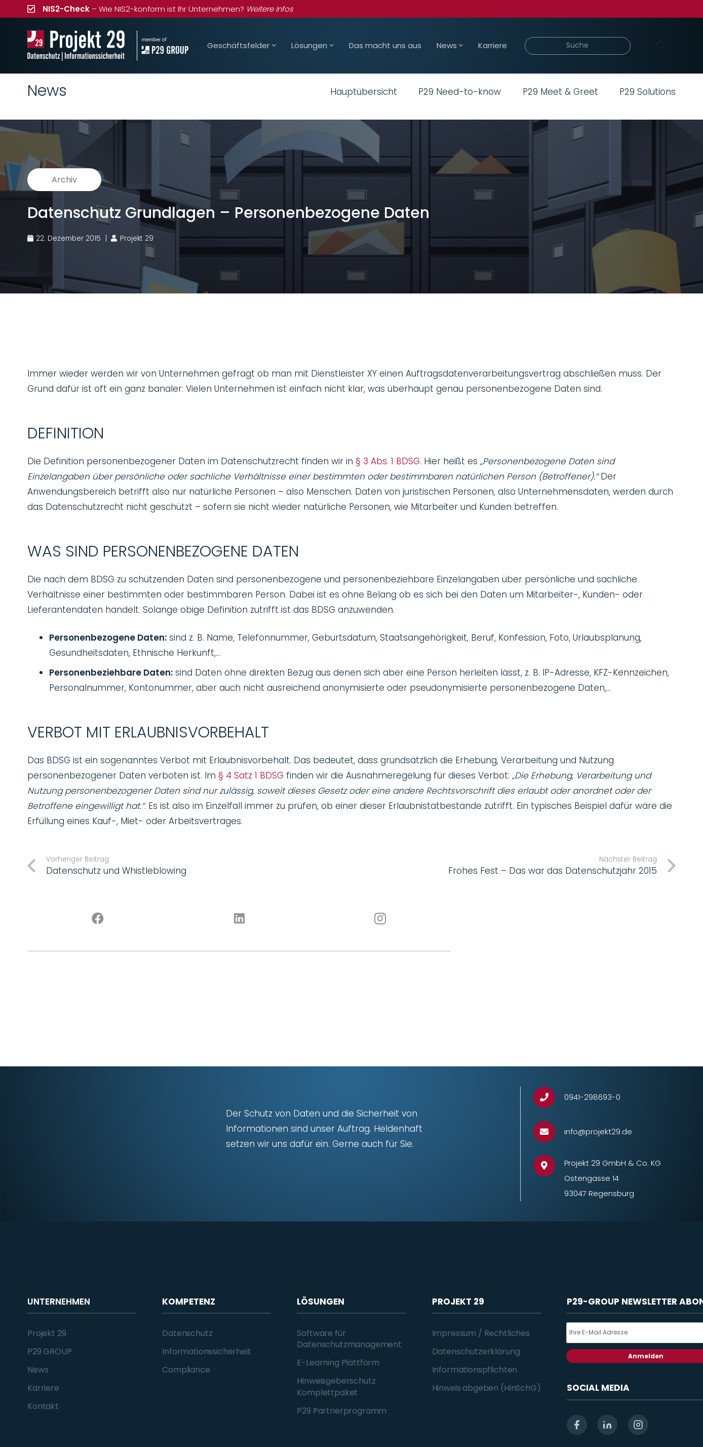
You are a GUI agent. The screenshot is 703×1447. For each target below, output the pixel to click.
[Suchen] (661, 45)
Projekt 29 (46, 1333)
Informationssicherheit (206, 1351)
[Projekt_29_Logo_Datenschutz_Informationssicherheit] (76, 45)
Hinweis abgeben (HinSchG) (486, 1388)
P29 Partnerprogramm (341, 1411)
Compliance (186, 1370)
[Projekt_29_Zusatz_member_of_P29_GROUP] (162, 45)
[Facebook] (98, 919)
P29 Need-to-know (459, 92)
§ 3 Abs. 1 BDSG (388, 461)
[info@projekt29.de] (548, 1132)
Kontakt (43, 1406)
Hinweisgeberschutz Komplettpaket (336, 1386)
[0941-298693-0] (548, 1097)
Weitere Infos (269, 9)
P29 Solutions (647, 92)
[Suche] (578, 46)
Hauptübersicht (363, 92)
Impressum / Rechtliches (481, 1333)
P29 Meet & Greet (560, 92)
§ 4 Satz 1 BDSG (251, 775)
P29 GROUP (49, 1351)
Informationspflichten (475, 1370)
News (37, 1370)
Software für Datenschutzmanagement (349, 1338)
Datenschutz (187, 1333)
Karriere (43, 1388)
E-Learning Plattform (338, 1362)
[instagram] (638, 1425)
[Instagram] (380, 919)
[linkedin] (607, 1425)
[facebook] (577, 1425)
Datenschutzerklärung (476, 1351)
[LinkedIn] (239, 919)
